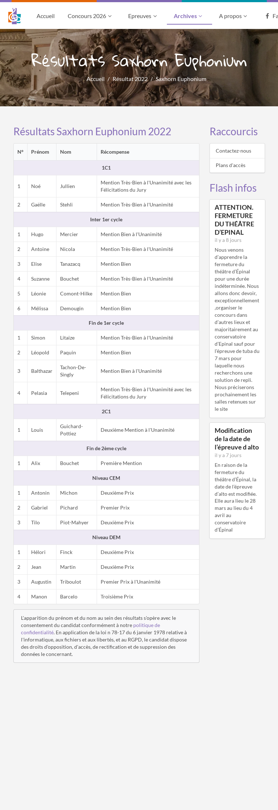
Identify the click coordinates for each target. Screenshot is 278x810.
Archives (189, 15)
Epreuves (143, 15)
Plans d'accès (230, 165)
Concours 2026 (90, 15)
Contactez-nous (233, 151)
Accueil (46, 15)
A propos (234, 15)
